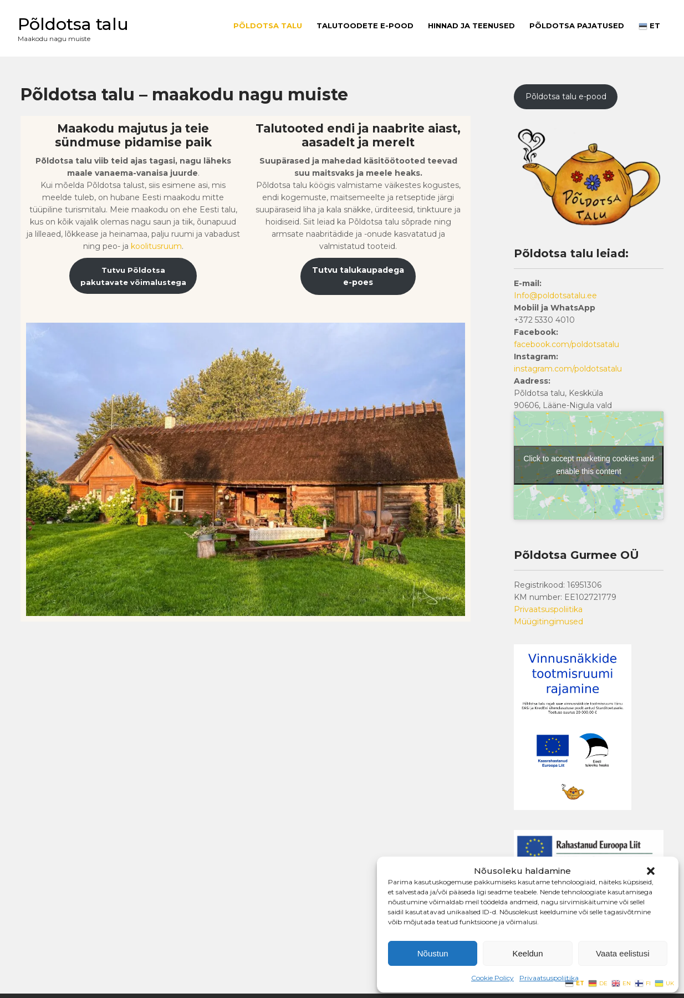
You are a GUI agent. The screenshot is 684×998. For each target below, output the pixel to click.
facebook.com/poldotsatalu (566, 344)
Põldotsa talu (73, 24)
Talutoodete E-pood (365, 25)
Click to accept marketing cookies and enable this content (589, 465)
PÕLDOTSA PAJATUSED (576, 25)
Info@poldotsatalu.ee (555, 296)
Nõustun (432, 953)
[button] (650, 871)
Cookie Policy (492, 978)
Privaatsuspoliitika (549, 978)
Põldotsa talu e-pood (565, 96)
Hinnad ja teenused (471, 25)
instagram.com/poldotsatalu (568, 369)
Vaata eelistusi (622, 953)
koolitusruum (156, 246)
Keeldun (527, 953)
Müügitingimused (548, 622)
